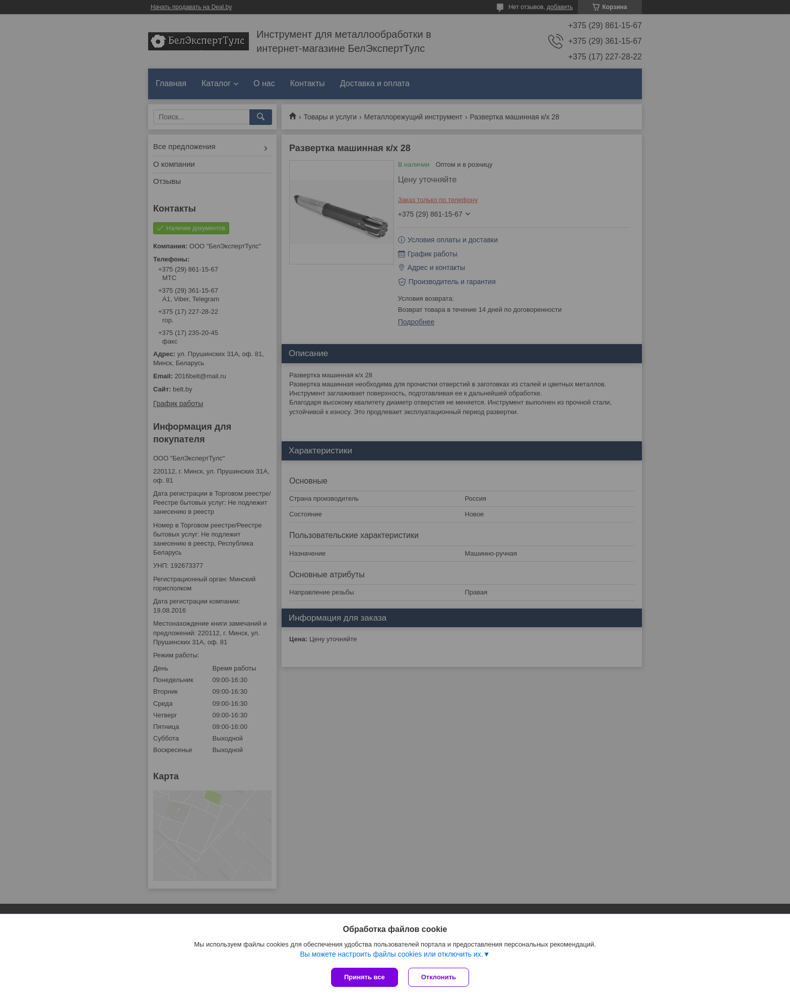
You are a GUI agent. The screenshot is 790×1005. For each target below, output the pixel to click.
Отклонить (438, 977)
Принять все (364, 977)
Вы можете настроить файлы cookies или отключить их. (391, 954)
